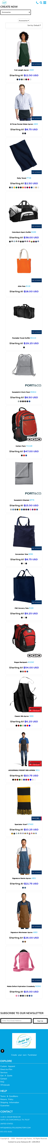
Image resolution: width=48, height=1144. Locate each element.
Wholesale (5, 1085)
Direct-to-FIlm (6, 1069)
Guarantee (4, 1105)
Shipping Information (9, 1102)
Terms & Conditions (9, 1096)
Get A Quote (6, 1075)
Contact (3, 1078)
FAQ (2, 1081)
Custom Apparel (7, 1066)
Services (3, 1072)
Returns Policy (6, 1099)
